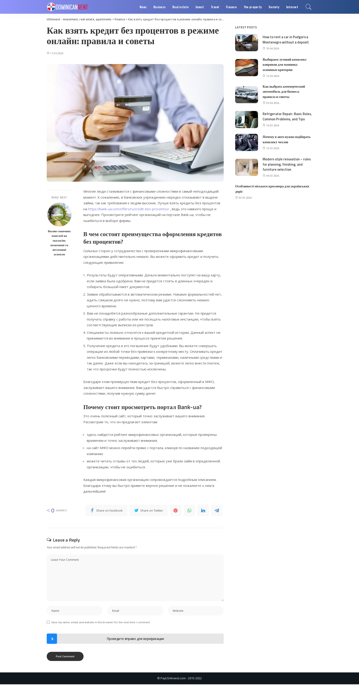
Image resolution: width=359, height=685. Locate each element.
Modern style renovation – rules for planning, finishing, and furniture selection (287, 168)
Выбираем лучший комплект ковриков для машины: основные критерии (285, 64)
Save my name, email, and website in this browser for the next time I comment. (100, 623)
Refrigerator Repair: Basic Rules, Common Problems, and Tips (285, 118)
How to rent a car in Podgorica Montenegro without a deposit (286, 39)
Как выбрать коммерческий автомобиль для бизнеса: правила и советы (284, 91)
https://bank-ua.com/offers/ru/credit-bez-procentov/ (130, 209)
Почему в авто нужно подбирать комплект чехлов (287, 143)
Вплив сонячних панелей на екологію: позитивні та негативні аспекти (59, 242)
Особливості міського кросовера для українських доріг (273, 193)
